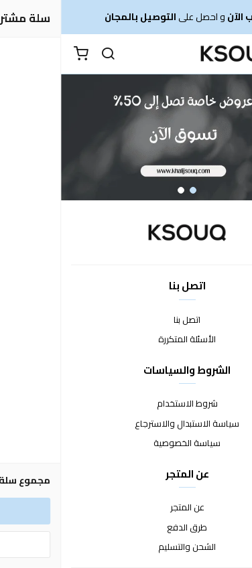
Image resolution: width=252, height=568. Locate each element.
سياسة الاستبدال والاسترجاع (126, 424)
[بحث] (47, 54)
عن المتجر (126, 507)
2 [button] (120, 190)
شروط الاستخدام (126, 404)
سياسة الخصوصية (126, 443)
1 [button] (132, 190)
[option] (126, 137)
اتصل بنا (126, 320)
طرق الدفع (126, 528)
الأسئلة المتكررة (126, 339)
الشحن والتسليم (126, 547)
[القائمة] (232, 54)
